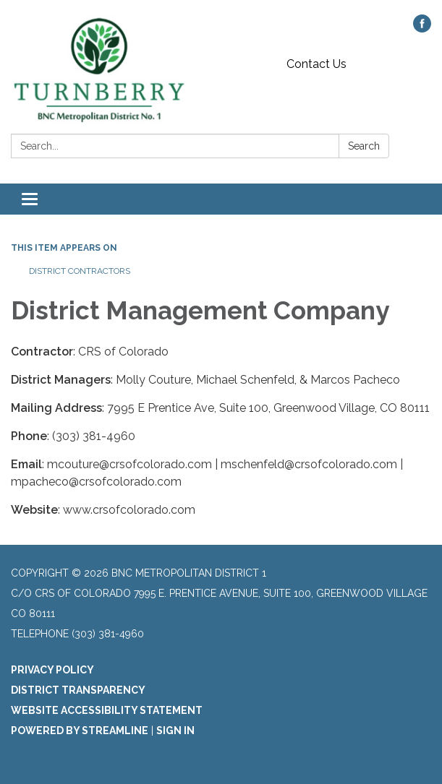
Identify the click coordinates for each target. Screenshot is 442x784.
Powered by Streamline (79, 730)
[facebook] (422, 28)
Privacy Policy (52, 670)
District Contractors (79, 271)
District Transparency (78, 690)
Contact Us (316, 64)
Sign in (175, 730)
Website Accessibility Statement (107, 710)
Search (364, 146)
